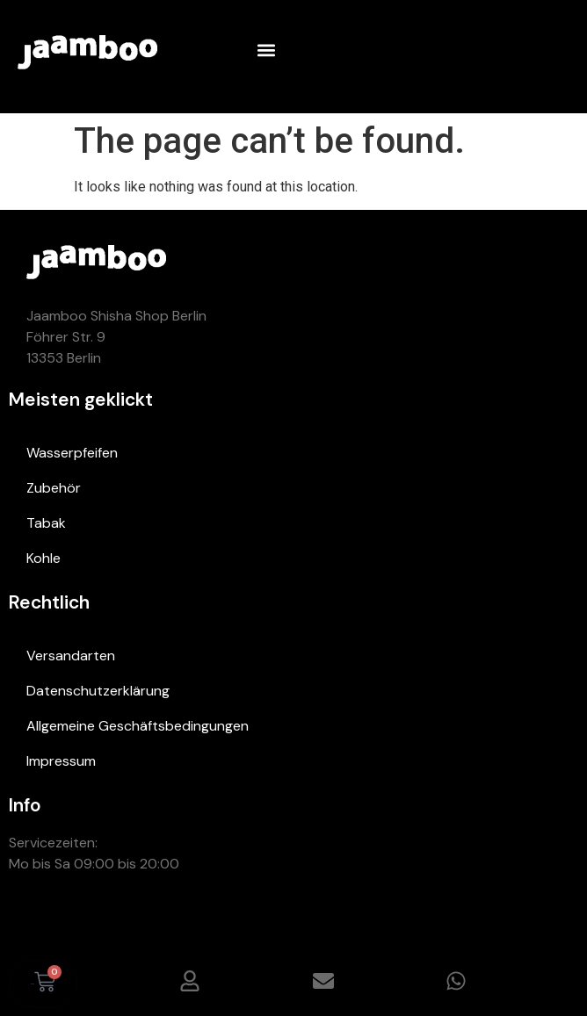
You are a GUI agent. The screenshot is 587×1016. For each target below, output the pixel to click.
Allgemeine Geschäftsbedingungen (137, 726)
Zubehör (53, 488)
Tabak (46, 523)
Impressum (61, 761)
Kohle (43, 558)
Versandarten (70, 655)
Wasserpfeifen (72, 452)
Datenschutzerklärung (98, 690)
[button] (265, 49)
